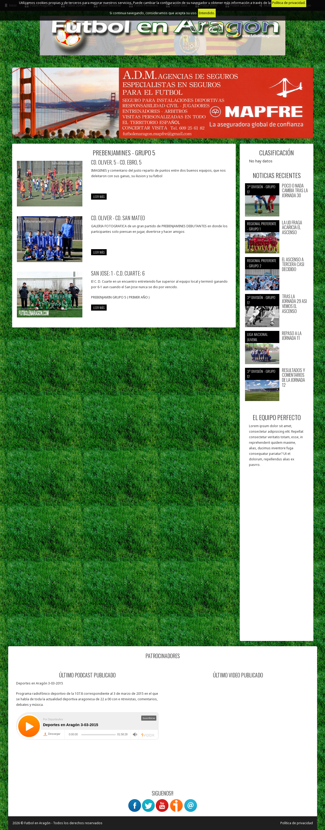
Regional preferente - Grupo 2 (261, 263)
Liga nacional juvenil (257, 336)
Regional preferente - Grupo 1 (261, 226)
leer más (99, 196)
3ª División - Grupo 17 (261, 189)
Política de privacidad (296, 823)
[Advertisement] (276, 556)
